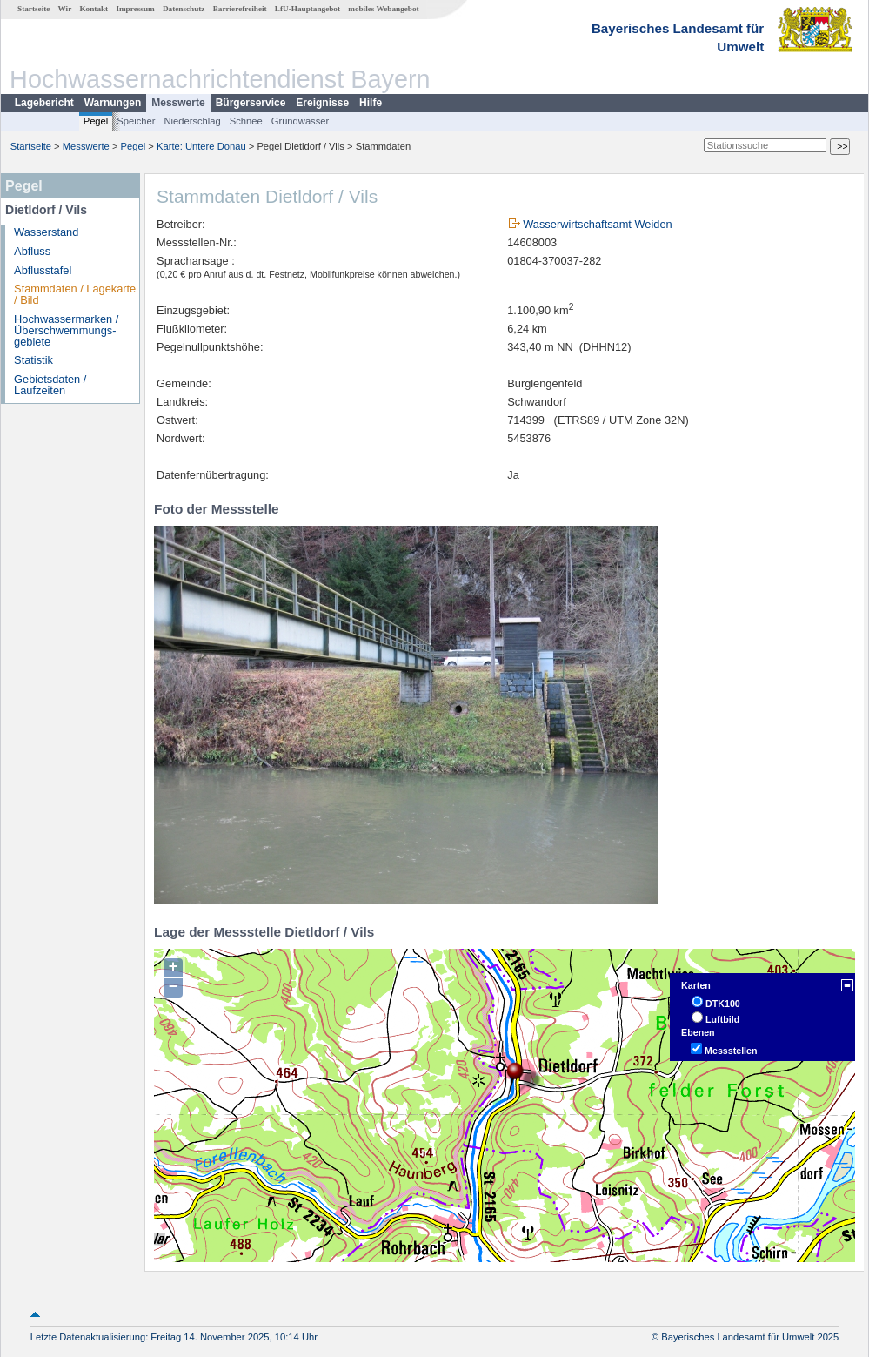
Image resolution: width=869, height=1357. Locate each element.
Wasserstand (46, 231)
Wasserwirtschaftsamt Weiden (597, 224)
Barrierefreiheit (240, 8)
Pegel (96, 121)
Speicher (136, 121)
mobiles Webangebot (383, 8)
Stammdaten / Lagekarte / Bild (75, 294)
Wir (65, 8)
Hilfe (370, 103)
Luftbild (722, 1019)
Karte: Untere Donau (201, 146)
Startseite (33, 8)
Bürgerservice (251, 103)
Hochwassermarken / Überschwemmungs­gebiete (66, 330)
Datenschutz (184, 8)
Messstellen (731, 1050)
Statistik (33, 359)
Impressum (135, 8)
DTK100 (722, 1003)
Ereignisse (322, 103)
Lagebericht (44, 103)
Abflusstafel (42, 270)
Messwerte (177, 103)
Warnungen (113, 103)
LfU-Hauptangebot (307, 8)
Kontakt (93, 8)
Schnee (246, 121)
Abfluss (32, 251)
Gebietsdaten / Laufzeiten (50, 385)
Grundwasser (300, 121)
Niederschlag (192, 121)
